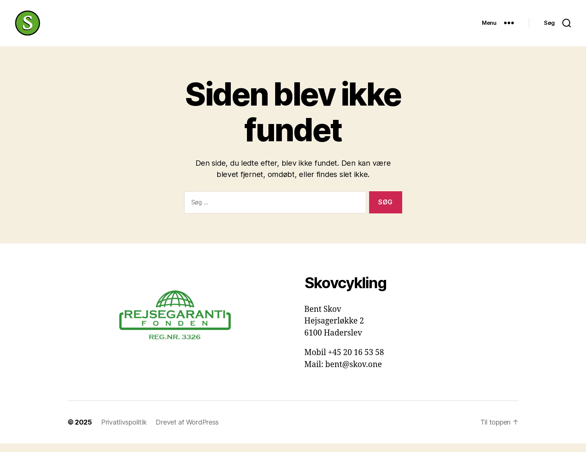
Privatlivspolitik (124, 431)
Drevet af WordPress (187, 431)
